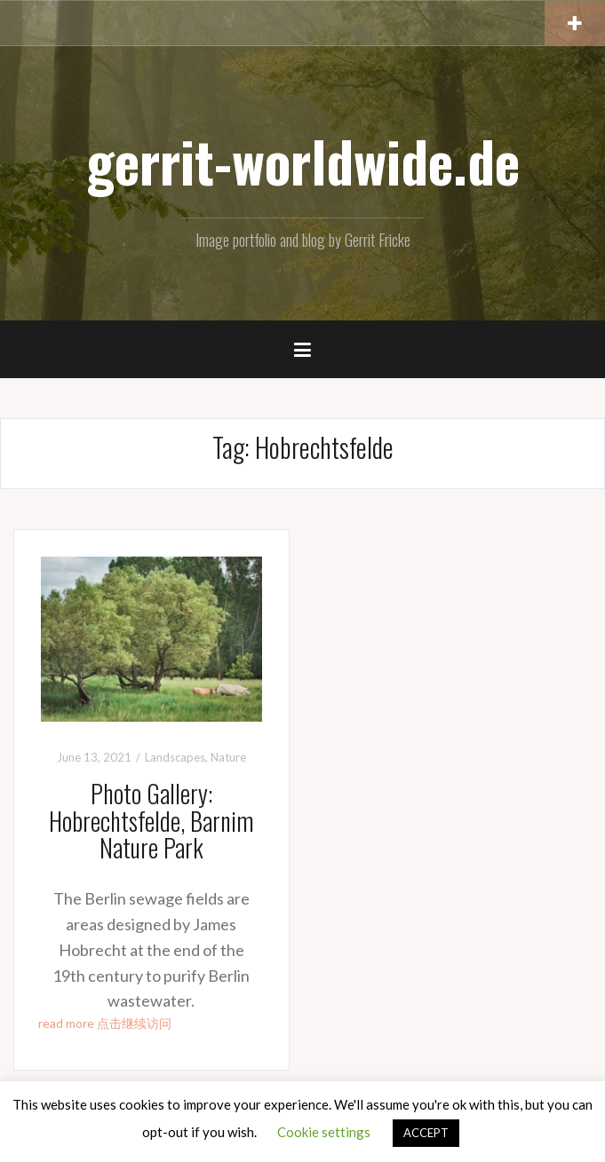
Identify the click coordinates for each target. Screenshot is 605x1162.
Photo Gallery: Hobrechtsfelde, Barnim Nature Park (151, 820)
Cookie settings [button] (323, 1132)
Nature (228, 757)
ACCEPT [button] (426, 1133)
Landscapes (175, 757)
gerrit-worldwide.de (303, 161)
